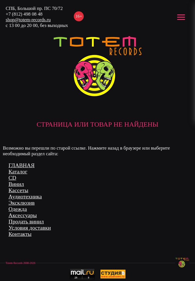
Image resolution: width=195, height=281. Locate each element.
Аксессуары (23, 215)
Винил (16, 184)
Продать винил (26, 222)
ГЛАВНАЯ (22, 165)
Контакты (20, 234)
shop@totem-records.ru (28, 19)
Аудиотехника (25, 197)
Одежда (18, 209)
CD (12, 178)
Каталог (18, 172)
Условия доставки (30, 228)
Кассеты (18, 190)
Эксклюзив (22, 203)
